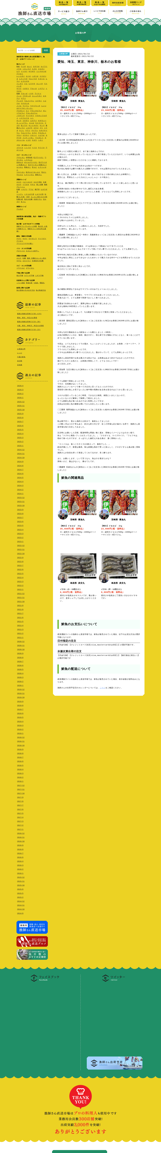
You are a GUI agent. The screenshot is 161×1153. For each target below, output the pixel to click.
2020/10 (20, 649)
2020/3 (20, 677)
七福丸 (36, 283)
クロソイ (33, 135)
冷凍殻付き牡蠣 (38, 261)
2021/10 (20, 601)
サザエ (32, 185)
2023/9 (20, 509)
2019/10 (20, 697)
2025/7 (20, 421)
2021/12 (20, 593)
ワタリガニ (21, 172)
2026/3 (20, 389)
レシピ (19, 353)
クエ (26, 84)
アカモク (20, 209)
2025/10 (20, 409)
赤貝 (28, 197)
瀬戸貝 (37, 190)
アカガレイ (21, 111)
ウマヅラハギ (35, 106)
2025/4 (20, 433)
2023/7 (20, 517)
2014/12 (20, 901)
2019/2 (20, 729)
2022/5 (20, 573)
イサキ (19, 69)
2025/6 (20, 425)
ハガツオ (35, 76)
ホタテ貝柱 (38, 182)
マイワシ (26, 106)
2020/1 (20, 685)
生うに (23, 202)
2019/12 (20, 689)
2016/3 (20, 865)
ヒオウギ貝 (39, 194)
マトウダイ (30, 116)
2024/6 (20, 473)
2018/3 (20, 773)
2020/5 (20, 669)
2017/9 (20, 797)
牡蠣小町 (20, 199)
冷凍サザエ (38, 199)
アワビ (31, 190)
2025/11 (20, 405)
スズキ (34, 69)
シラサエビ (28, 160)
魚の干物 (20, 276)
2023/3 (20, 533)
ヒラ (18, 71)
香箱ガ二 (27, 167)
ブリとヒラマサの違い (25, 244)
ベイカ (34, 148)
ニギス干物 (39, 276)
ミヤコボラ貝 (29, 194)
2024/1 (20, 493)
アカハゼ (24, 94)
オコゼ (31, 123)
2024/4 (20, 481)
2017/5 (20, 813)
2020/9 (20, 653)
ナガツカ (41, 79)
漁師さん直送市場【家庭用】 (34, 9)
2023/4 (20, 529)
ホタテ (19, 182)
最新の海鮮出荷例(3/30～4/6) (29, 314)
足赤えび (20, 162)
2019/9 (20, 701)
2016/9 (20, 845)
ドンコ (19, 96)
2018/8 (20, 753)
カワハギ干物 (29, 276)
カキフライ (27, 261)
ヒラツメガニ (29, 175)
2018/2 (20, 777)
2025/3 (20, 437)
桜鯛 (18, 94)
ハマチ (31, 94)
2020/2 (20, 681)
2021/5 (20, 621)
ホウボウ (32, 71)
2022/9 (20, 557)
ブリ (41, 128)
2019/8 (20, 705)
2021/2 (20, 633)
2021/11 (20, 597)
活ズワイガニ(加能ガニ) (37, 165)
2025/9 (20, 413)
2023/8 (20, 513)
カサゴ (36, 128)
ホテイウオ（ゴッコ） (25, 108)
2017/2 (20, 825)
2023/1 (20, 541)
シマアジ (41, 89)
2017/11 (20, 789)
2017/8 (20, 801)
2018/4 (20, 769)
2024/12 (20, 449)
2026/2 (20, 393)
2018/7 (20, 757)
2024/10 (20, 457)
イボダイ (26, 89)
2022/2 (20, 585)
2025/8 (20, 417)
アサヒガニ (21, 158)
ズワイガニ (30, 268)
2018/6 (20, 761)
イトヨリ (24, 71)
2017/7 (20, 805)
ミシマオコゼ (41, 71)
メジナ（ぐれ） (28, 138)
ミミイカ (27, 148)
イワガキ (26, 185)
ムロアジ (33, 121)
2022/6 (20, 569)
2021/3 (20, 629)
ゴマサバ (26, 135)
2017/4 (20, 817)
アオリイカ (21, 251)
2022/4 (20, 577)
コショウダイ (37, 96)
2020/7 (20, 661)
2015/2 (20, 897)
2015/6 (20, 889)
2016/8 (20, 849)
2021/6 (20, 617)
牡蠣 (18, 190)
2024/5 (20, 477)
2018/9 (20, 749)
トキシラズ (27, 69)
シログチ (29, 128)
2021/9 (20, 605)
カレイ (29, 67)
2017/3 (20, 821)
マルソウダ (33, 79)
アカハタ (33, 89)
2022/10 (20, 553)
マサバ (19, 135)
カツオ (28, 76)
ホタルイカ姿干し (32, 251)
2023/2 (20, 537)
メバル (19, 106)
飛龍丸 (42, 283)
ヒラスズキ (25, 81)
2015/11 (20, 881)
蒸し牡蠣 (39, 185)
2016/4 (20, 861)
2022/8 (20, 561)
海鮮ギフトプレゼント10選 (27, 226)
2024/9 (20, 461)
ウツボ (23, 67)
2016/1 (20, 873)
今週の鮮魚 (21, 356)
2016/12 (20, 833)
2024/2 (20, 489)
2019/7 (20, 709)
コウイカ (20, 148)
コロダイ (26, 121)
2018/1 (20, 781)
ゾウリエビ (21, 268)
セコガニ (20, 167)
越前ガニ (38, 175)
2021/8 (20, 609)
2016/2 (20, 869)
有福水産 (29, 283)
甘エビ (34, 167)
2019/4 (20, 721)
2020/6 (20, 665)
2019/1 (20, 733)
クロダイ (41, 69)
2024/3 (20, 485)
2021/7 (20, 613)
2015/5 (20, 893)
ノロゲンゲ (21, 116)
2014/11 (20, 905)
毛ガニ (43, 172)
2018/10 (20, 745)
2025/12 (20, 401)
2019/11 (20, 693)
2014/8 (20, 913)
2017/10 (20, 793)
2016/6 (20, 857)
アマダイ (20, 74)
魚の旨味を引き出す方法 (26, 290)
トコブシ (20, 194)
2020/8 (20, 657)
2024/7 (20, 469)
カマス (34, 133)
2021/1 (20, 637)
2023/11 (20, 501)
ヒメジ (43, 106)
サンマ (42, 126)
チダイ (19, 239)
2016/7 (20, 853)
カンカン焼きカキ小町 (39, 197)
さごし (21, 131)
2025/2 (20, 441)
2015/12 (20, 877)
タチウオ (36, 67)
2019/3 (20, 725)
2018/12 (20, 737)
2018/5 (20, 765)
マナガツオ (25, 104)
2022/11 (20, 549)
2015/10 (20, 885)
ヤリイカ (41, 148)
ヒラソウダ (23, 79)
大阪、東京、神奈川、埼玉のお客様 (30, 325)
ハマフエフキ (24, 118)
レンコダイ (21, 76)
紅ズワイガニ (39, 158)
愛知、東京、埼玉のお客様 (27, 318)
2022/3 (20, 581)
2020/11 (20, 645)
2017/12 (20, 785)
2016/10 (20, 841)
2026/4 (20, 385)
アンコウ (20, 101)
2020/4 (20, 673)
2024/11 (20, 453)
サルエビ (20, 175)
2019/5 (20, 717)
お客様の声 (21, 349)
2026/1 (20, 397)
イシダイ (20, 84)
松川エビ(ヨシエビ (33, 172)
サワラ (19, 89)
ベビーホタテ (28, 182)
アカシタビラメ (36, 111)
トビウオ (41, 135)
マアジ (23, 99)
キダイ (25, 239)
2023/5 (20, 525)
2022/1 (20, 589)
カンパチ (39, 84)
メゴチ (28, 140)
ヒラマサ (32, 84)
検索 (46, 50)
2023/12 (20, 497)
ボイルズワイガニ (30, 162)
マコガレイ (39, 138)
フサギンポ (27, 96)
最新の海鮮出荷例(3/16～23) (29, 329)
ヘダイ (40, 140)
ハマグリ (24, 190)
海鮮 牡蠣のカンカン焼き (36, 258)
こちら (102, 688)
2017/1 (20, 829)
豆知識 (19, 364)
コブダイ (38, 101)
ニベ (32, 118)
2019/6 (20, 713)
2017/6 (20, 809)
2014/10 (20, 909)
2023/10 (20, 505)
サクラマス (39, 123)
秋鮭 (18, 67)
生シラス (24, 126)
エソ (27, 111)
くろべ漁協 (21, 283)
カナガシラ (33, 239)
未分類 (19, 360)
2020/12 (20, 641)
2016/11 (20, 837)
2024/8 (20, 465)
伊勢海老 (29, 158)
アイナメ (38, 94)
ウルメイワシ (29, 101)
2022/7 (20, 565)
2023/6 (20, 521)
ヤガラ (34, 140)
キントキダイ (34, 126)
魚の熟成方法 (41, 290)
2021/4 (20, 625)
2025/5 (20, 429)
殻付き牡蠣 (28, 199)
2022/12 (20, 545)
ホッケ (19, 121)
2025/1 (20, 445)
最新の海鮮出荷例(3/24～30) (29, 322)
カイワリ (44, 67)
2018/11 (20, 741)
